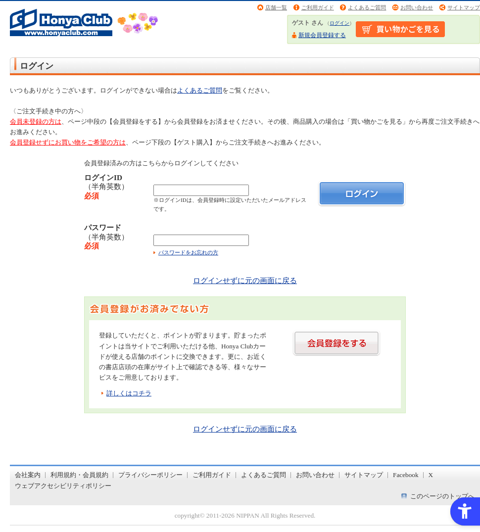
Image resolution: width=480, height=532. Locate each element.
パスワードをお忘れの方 (188, 252)
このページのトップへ (442, 496)
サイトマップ (463, 7)
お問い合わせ (416, 7)
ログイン (339, 23)
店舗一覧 (276, 7)
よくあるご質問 (367, 7)
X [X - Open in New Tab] (431, 475)
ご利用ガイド (317, 7)
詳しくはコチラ (128, 393)
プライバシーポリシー (150, 475)
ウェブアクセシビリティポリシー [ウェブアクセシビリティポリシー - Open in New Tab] (63, 485)
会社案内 (28, 475)
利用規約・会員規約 (79, 475)
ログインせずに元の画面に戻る (245, 280)
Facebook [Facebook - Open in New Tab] (406, 475)
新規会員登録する (322, 35)
